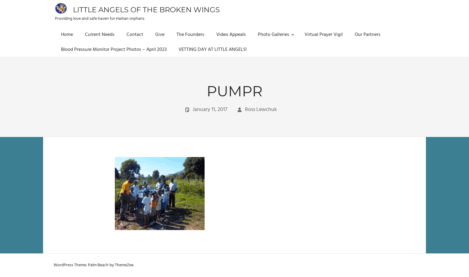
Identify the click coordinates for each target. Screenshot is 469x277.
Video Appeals (231, 35)
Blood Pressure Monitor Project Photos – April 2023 (114, 50)
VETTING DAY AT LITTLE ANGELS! (213, 50)
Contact (135, 35)
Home (67, 35)
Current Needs (100, 35)
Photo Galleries (276, 35)
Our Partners (367, 35)
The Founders (190, 35)
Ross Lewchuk (261, 109)
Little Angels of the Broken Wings (146, 9)
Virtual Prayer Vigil (323, 35)
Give (160, 35)
